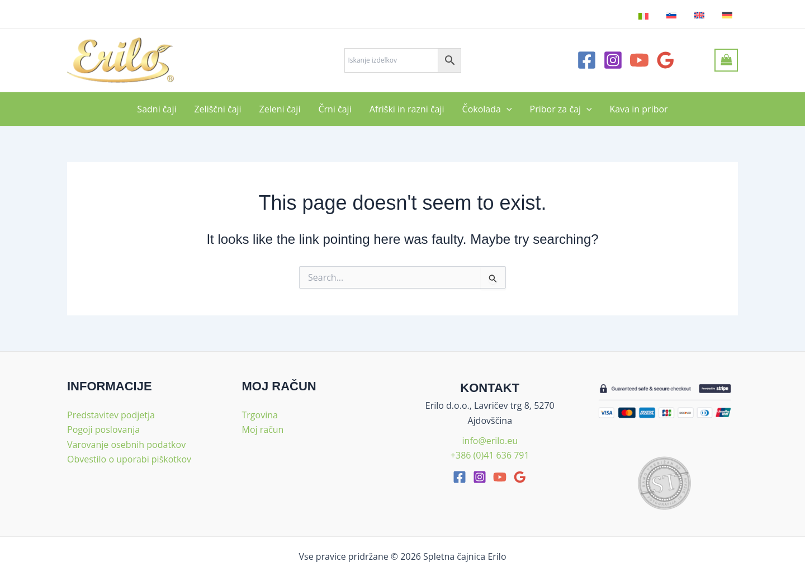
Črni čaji (334, 109)
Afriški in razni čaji (407, 109)
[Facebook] (586, 60)
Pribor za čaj (561, 109)
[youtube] (499, 477)
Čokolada (487, 109)
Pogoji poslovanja (103, 429)
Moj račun (263, 429)
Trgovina (260, 415)
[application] (506, 109)
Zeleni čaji (280, 109)
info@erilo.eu (490, 441)
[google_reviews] (520, 477)
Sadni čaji (156, 109)
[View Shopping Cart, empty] (726, 60)
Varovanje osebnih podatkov (126, 444)
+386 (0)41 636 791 (490, 455)
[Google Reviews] (665, 60)
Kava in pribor (639, 109)
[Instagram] (613, 60)
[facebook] (459, 477)
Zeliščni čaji (217, 109)
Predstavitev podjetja (111, 415)
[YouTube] (639, 60)
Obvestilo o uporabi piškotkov (129, 459)
